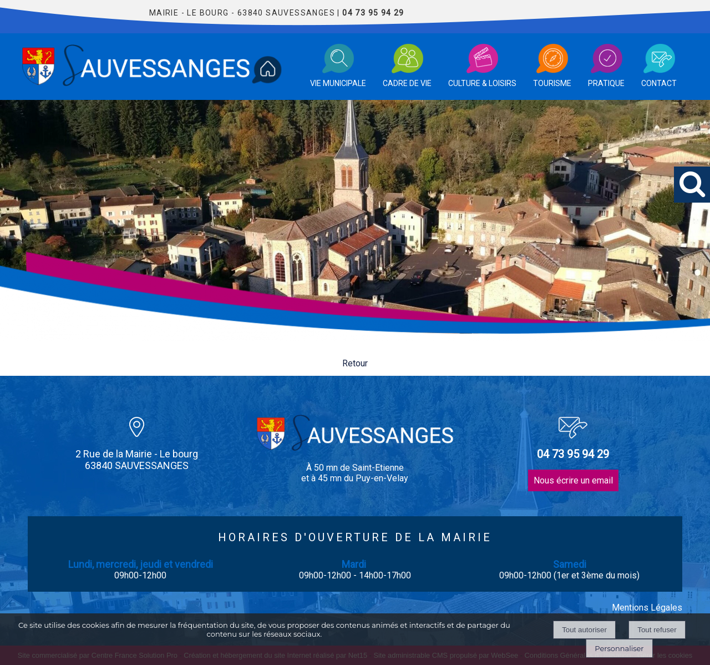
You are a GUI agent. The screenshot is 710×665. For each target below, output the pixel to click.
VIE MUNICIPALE (338, 83)
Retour (355, 363)
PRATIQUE (606, 83)
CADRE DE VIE (407, 83)
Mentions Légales (647, 607)
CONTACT (659, 83)
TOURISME (552, 83)
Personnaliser (619, 648)
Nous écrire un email (573, 480)
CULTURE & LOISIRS (482, 83)
